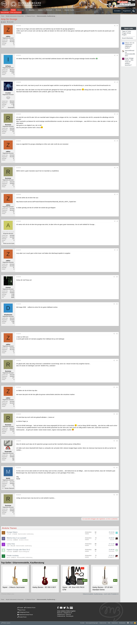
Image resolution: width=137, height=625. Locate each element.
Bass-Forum (21, 610)
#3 (117, 82)
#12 (117, 333)
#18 (117, 494)
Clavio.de (68, 614)
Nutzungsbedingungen (92, 623)
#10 (117, 276)
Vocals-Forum (22, 617)
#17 (117, 467)
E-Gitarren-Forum (29, 607)
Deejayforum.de (67, 612)
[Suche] (134, 11)
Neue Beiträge (5, 12)
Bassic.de (59, 612)
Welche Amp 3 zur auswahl (16, 538)
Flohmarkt (49, 10)
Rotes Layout (5, 623)
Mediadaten (122, 623)
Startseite (5, 10)
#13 (117, 360)
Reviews (58, 10)
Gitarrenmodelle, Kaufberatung (25, 534)
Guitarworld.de (61, 616)
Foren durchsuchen (15, 12)
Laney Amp (11, 544)
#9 (117, 250)
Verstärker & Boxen (23, 540)
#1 (117, 25)
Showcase (21, 10)
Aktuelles (32, 10)
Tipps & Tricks (126, 31)
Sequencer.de (61, 614)
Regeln (124, 35)
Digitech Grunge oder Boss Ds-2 (18, 550)
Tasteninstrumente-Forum (25, 614)
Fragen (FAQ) (126, 33)
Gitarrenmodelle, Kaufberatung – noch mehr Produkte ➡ (100, 594)
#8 (117, 221)
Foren (13, 10)
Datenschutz (103, 623)
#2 (117, 55)
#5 (117, 141)
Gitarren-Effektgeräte (24, 551)
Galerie (40, 10)
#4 (117, 114)
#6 (117, 167)
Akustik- (20, 607)
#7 (117, 194)
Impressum (115, 623)
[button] (9, 10)
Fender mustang (12, 555)
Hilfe (109, 623)
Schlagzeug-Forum (23, 612)
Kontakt (82, 623)
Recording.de (69, 616)
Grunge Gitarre (12, 532)
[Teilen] (115, 26)
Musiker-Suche (69, 10)
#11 (117, 304)
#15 (117, 414)
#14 (117, 387)
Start (131, 623)
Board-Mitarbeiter (127, 38)
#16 (117, 440)
